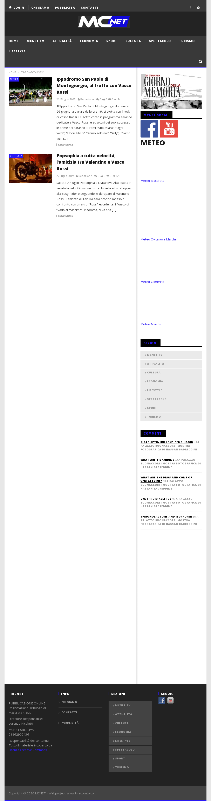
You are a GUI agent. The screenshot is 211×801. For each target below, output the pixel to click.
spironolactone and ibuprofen (166, 516)
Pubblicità (65, 7)
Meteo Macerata (152, 180)
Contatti (89, 7)
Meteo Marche (151, 324)
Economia (89, 41)
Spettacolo (160, 41)
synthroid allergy (156, 499)
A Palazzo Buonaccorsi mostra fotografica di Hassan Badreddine (170, 445)
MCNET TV (35, 41)
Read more (65, 144)
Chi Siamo (40, 7)
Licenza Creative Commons (28, 750)
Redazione (87, 99)
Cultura (133, 41)
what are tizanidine (157, 460)
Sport (111, 41)
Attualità (62, 41)
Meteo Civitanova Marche (159, 239)
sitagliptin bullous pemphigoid (167, 442)
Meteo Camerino (152, 282)
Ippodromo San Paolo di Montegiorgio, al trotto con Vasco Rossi (93, 85)
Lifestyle (17, 51)
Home (14, 41)
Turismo (187, 41)
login (19, 7)
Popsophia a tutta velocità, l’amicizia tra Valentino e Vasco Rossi (90, 162)
